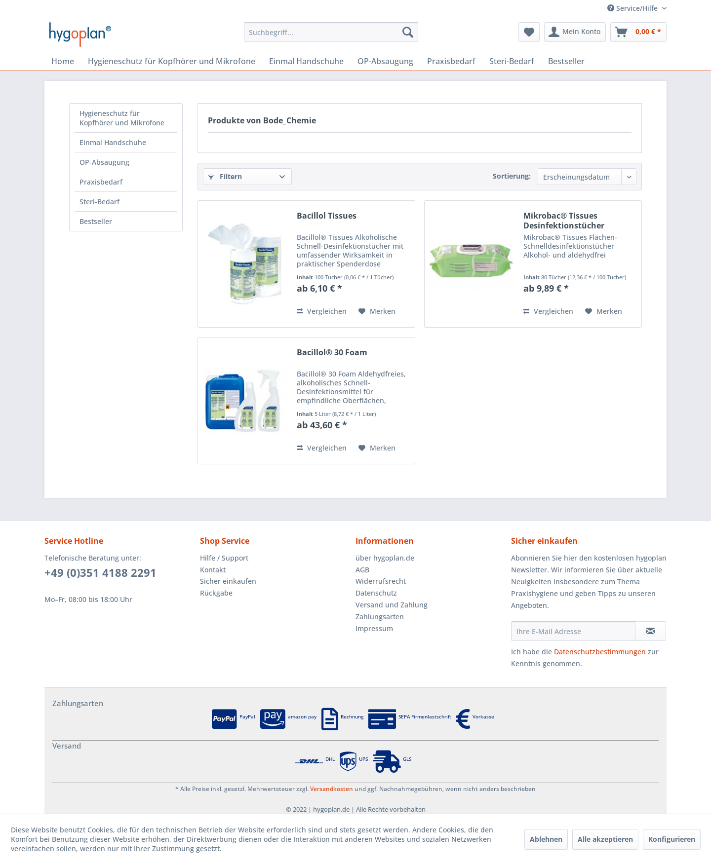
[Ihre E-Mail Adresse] (573, 631)
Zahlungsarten (380, 616)
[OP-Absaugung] (385, 61)
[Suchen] (407, 32)
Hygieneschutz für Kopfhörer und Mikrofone (121, 118)
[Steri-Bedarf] (511, 61)
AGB (362, 569)
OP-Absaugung (104, 162)
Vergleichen (322, 311)
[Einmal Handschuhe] (306, 61)
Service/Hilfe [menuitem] (633, 8)
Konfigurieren (671, 839)
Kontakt (213, 569)
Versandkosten (331, 789)
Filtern (225, 176)
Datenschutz (376, 593)
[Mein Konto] (575, 32)
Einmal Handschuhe (112, 142)
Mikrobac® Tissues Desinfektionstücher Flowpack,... (563, 220)
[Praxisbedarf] (451, 61)
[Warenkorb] (638, 32)
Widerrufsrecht (381, 581)
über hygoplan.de (385, 558)
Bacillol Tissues (326, 216)
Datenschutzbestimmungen (600, 651)
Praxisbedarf (100, 182)
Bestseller (95, 221)
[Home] (62, 61)
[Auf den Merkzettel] (376, 311)
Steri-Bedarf (99, 201)
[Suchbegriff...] (331, 32)
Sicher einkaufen (228, 581)
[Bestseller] (566, 61)
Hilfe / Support (224, 558)
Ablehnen (546, 839)
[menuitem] (331, 32)
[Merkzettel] (529, 32)
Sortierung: (512, 176)
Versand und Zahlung (392, 604)
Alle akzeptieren (605, 839)
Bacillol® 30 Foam (332, 352)
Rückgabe (216, 593)
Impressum (374, 628)
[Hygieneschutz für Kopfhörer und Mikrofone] (171, 61)
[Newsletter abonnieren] (650, 631)
